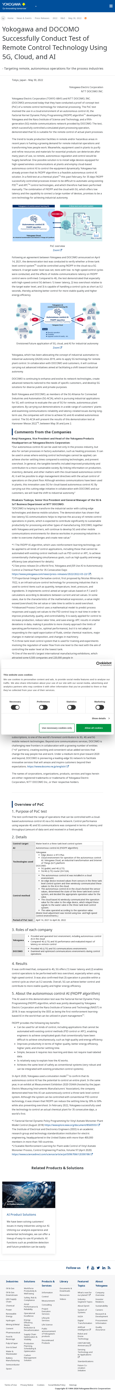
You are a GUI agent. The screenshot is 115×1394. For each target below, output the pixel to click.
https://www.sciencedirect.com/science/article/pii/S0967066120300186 (52, 1154)
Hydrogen (10, 1320)
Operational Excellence (29, 1314)
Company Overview (100, 1294)
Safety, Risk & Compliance (30, 1299)
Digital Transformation (85, 1322)
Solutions (29, 1281)
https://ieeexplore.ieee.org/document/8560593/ (72, 1125)
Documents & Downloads (66, 1289)
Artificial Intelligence (83, 1328)
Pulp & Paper (12, 1343)
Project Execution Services (46, 1311)
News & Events (24, 18)
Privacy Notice (27, 1385)
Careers (99, 1310)
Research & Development (102, 1315)
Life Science (47, 1325)
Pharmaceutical (13, 1332)
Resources (64, 1295)
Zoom (57, 250)
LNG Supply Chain (11, 1300)
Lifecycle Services (46, 1319)
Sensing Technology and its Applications (85, 1352)
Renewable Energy (11, 1315)
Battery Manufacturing (12, 1359)
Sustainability (102, 1306)
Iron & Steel (11, 1347)
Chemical (10, 1305)
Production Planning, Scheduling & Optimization (30, 1347)
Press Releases (42, 18)
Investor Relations (100, 1300)
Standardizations (85, 1361)
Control (45, 1296)
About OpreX (83, 1306)
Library (64, 1281)
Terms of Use (10, 1385)
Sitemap (73, 1385)
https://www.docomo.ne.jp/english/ (48, 766)
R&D (62, 18)
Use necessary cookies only (57, 728)
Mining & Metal (12, 1324)
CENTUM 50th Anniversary (84, 1344)
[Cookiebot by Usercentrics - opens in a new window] (98, 664)
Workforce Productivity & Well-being (30, 1291)
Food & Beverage (10, 1338)
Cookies (40, 1385)
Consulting (47, 1305)
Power (9, 1309)
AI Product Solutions (21, 1214)
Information (47, 1292)
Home (10, 18)
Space (9, 1368)
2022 (55, 18)
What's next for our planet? (85, 1294)
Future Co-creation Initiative (82, 1368)
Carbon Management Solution (30, 1358)
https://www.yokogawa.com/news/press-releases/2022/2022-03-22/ (51, 574)
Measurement (48, 1301)
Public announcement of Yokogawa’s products (49, 1333)
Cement (9, 1328)
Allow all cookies (94, 728)
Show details (99, 718)
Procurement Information (101, 1322)
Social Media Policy (56, 1385)
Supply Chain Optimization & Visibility (30, 1337)
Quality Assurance (100, 1328)
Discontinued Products (48, 1341)
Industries (12, 1281)
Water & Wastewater (11, 1352)
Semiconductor (13, 1364)
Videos (63, 1299)
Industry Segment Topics (85, 1300)
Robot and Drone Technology (83, 1336)
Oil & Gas (10, 1288)
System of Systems (82, 1311)
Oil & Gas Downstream (12, 1293)
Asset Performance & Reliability (31, 1307)
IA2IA (80, 1316)
